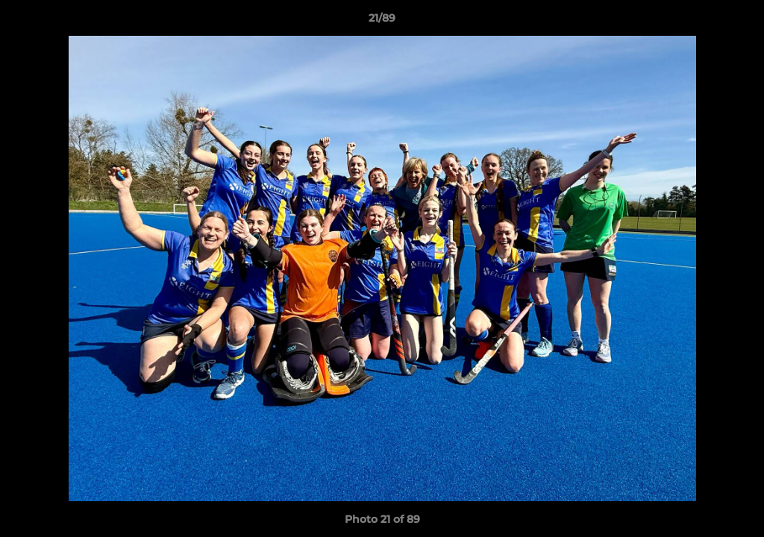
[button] (737, 21)
